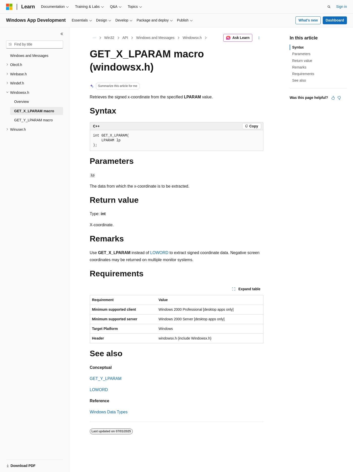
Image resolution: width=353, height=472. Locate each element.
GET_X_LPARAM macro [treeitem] (34, 111)
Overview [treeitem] (21, 102)
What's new (308, 20)
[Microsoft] (9, 7)
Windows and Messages (155, 38)
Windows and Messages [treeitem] (29, 56)
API (125, 38)
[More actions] (258, 38)
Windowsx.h (192, 38)
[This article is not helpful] (339, 98)
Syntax (298, 47)
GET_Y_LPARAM (106, 378)
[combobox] (34, 44)
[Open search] (329, 6)
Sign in (341, 7)
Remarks (299, 67)
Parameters (301, 54)
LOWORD (159, 253)
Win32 (109, 38)
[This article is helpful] (333, 98)
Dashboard (334, 20)
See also (299, 80)
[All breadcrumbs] (94, 38)
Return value (302, 61)
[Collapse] (62, 33)
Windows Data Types (109, 412)
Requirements (303, 74)
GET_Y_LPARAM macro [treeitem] (33, 120)
